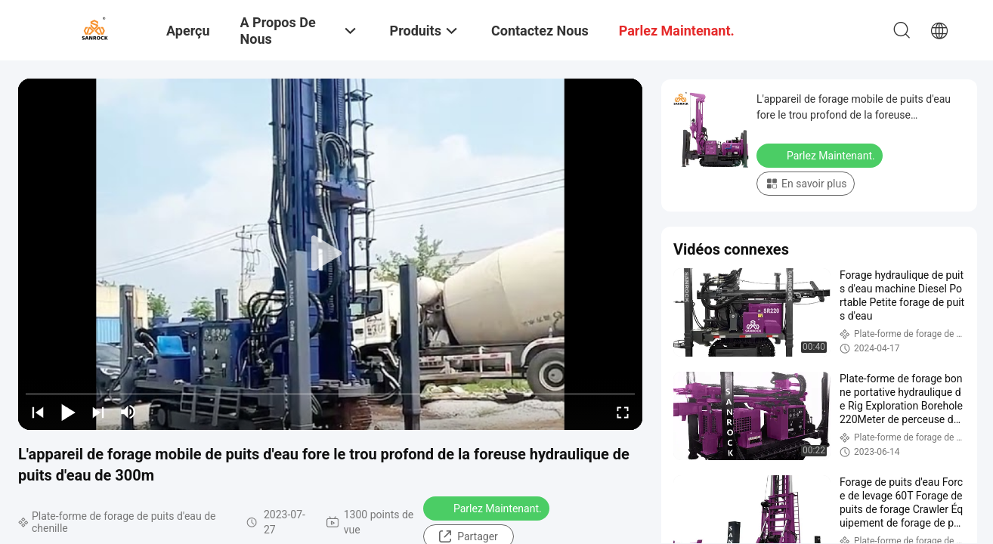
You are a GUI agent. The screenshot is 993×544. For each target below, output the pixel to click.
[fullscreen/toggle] (623, 411)
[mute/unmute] (128, 411)
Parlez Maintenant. (488, 507)
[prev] (38, 411)
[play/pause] (68, 411)
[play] (330, 254)
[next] (98, 411)
